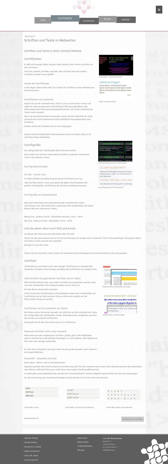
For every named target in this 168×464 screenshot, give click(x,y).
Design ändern (30, 442)
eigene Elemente (32, 451)
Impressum (82, 438)
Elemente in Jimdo (32, 446)
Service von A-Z (31, 460)
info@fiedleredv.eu (109, 450)
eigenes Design (31, 438)
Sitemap (81, 450)
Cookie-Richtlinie (84, 446)
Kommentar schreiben (133, 419)
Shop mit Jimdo (31, 455)
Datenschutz (82, 442)
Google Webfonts (35, 352)
